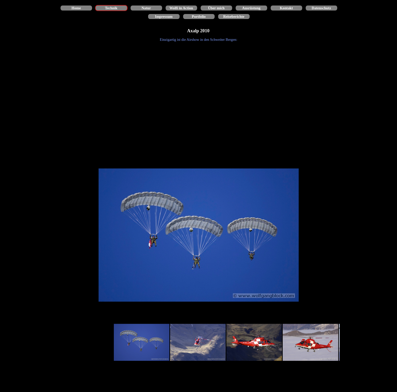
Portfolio (199, 17)
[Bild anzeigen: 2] (198, 342)
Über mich (216, 8)
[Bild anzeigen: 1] (142, 342)
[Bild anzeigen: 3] (254, 342)
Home (76, 8)
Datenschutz (321, 8)
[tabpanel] (199, 39)
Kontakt (286, 8)
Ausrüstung (251, 8)
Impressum (164, 17)
